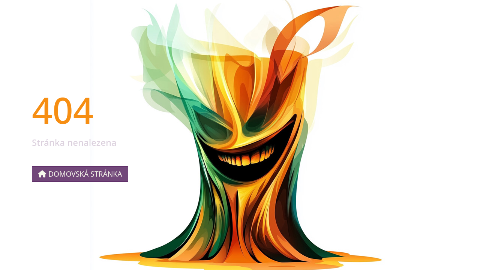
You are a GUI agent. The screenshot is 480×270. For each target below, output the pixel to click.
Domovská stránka (80, 174)
